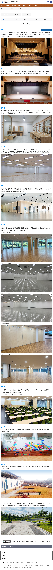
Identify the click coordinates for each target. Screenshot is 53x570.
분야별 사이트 (19, 2)
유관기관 (4, 558)
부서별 (3, 552)
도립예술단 (14, 5)
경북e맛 (35, 5)
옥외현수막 (35, 19)
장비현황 (16, 14)
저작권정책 (12, 562)
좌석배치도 (45, 19)
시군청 (3, 555)
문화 (19, 5)
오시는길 (26, 14)
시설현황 (5, 19)
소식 (2, 5)
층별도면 (15, 19)
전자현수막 (25, 19)
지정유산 (29, 5)
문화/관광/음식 (14, 2)
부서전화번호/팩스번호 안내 (31, 562)
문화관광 (7, 5)
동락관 (24, 5)
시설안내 (6, 14)
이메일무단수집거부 (20, 562)
